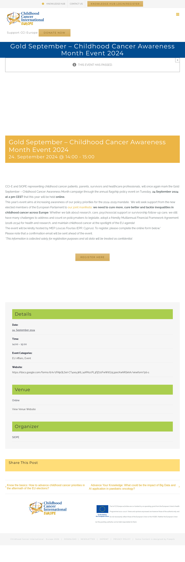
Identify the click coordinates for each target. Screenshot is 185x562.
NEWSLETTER (88, 539)
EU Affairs (17, 358)
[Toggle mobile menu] (178, 14)
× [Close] (177, 59)
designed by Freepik (164, 539)
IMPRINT (104, 539)
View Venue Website (24, 409)
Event (28, 358)
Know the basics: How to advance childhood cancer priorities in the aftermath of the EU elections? (46, 487)
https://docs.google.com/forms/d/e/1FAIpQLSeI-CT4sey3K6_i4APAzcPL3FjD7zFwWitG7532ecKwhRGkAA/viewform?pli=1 (80, 372)
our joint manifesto (80, 207)
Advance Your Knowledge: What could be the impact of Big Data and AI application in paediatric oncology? (132, 487)
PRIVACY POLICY (122, 539)
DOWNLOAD (70, 539)
